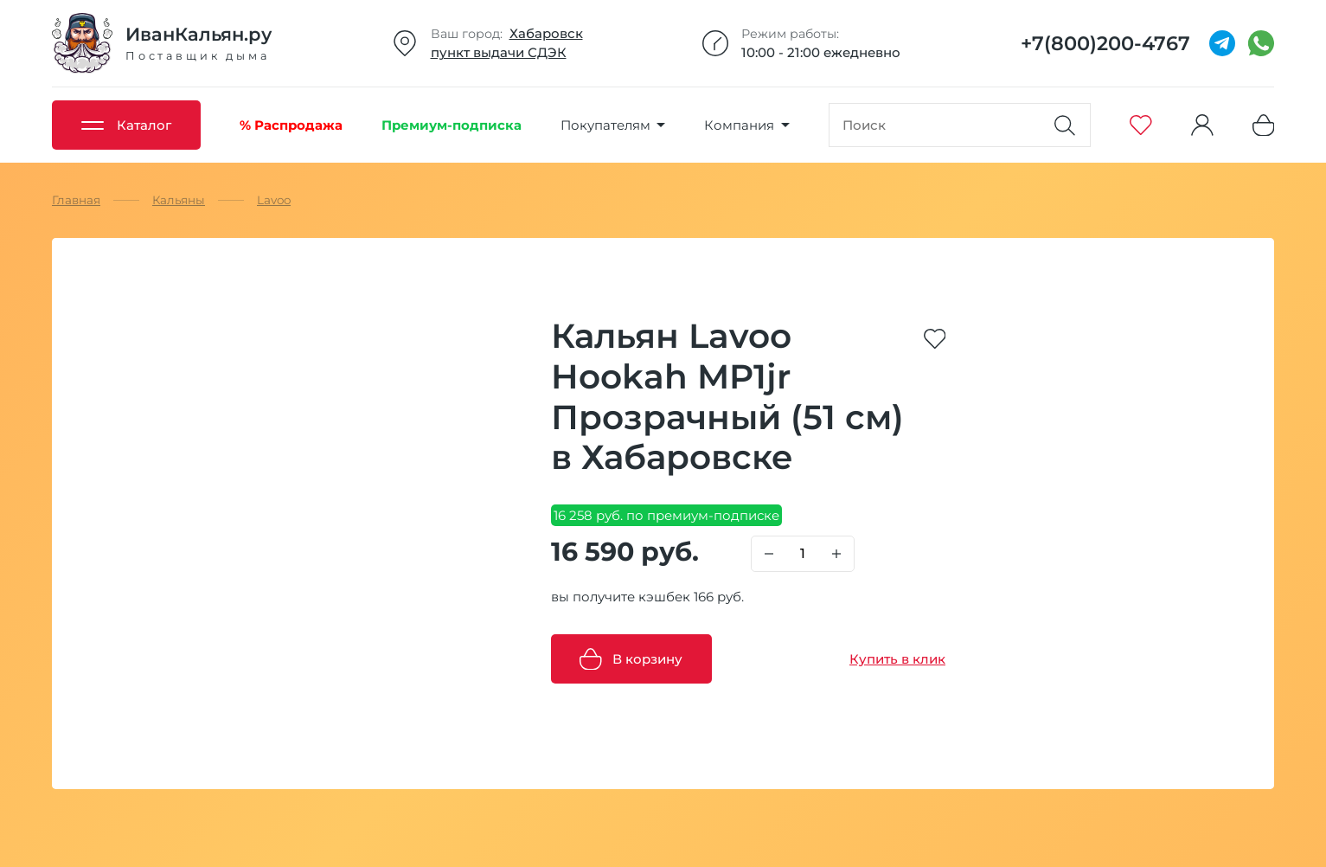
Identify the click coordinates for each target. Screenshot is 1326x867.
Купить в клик (897, 659)
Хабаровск (546, 33)
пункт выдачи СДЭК (499, 52)
